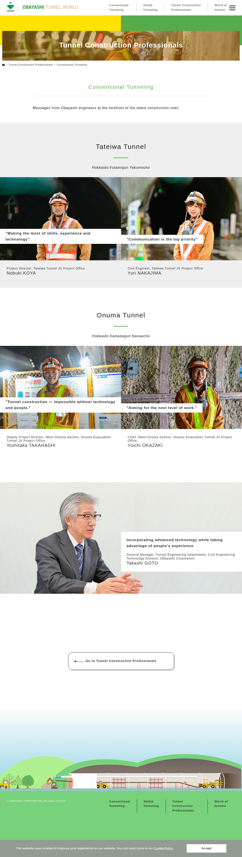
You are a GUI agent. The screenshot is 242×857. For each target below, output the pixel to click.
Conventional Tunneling (119, 7)
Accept (206, 848)
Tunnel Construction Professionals (186, 7)
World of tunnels (220, 7)
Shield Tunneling (150, 7)
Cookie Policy (163, 848)
